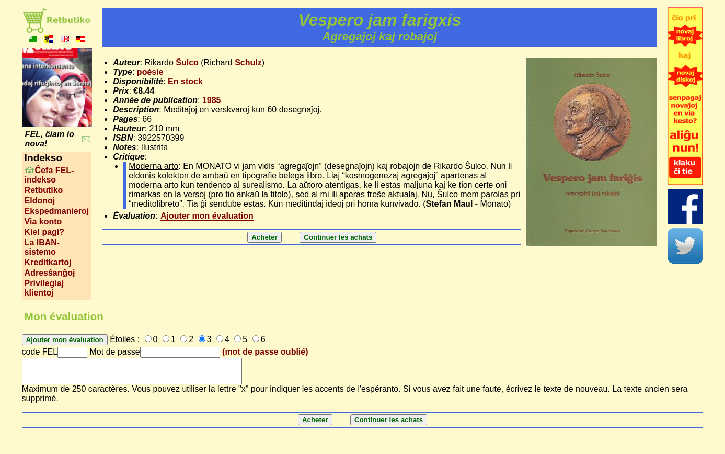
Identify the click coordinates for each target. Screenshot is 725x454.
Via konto (43, 221)
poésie (150, 71)
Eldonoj (40, 200)
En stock (185, 81)
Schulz (248, 62)
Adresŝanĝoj (50, 272)
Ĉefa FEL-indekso (49, 175)
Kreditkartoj (48, 262)
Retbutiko (44, 190)
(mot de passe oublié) (265, 351)
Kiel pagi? (44, 232)
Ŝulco (187, 62)
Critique (128, 156)
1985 (211, 100)
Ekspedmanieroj (57, 211)
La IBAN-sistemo (42, 247)
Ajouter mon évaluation (207, 215)
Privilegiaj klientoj (44, 288)
